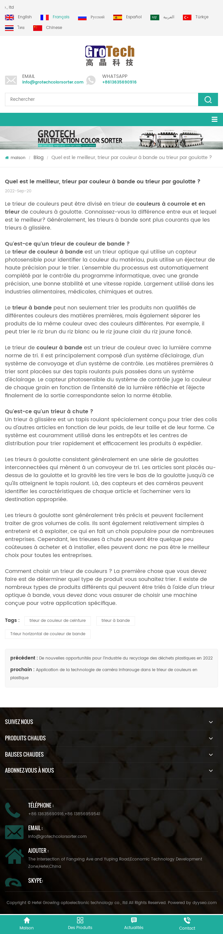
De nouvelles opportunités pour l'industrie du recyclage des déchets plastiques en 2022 (126, 658)
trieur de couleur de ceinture (58, 621)
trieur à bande (116, 621)
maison (15, 158)
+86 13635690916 (46, 814)
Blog (38, 157)
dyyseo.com (204, 903)
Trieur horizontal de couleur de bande (47, 634)
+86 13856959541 (82, 814)
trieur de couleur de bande (88, 244)
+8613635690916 (119, 82)
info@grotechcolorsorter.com (53, 82)
